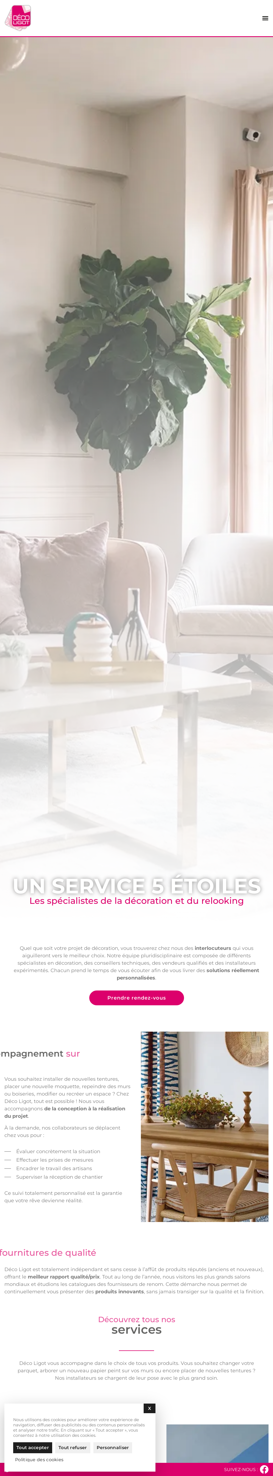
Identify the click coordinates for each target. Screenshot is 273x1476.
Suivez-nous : (241, 1469)
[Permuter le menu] (265, 18)
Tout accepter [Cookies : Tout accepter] (32, 1447)
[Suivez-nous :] (264, 1469)
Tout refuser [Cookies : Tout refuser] (73, 1447)
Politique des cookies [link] (39, 1460)
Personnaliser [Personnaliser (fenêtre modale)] (113, 1447)
